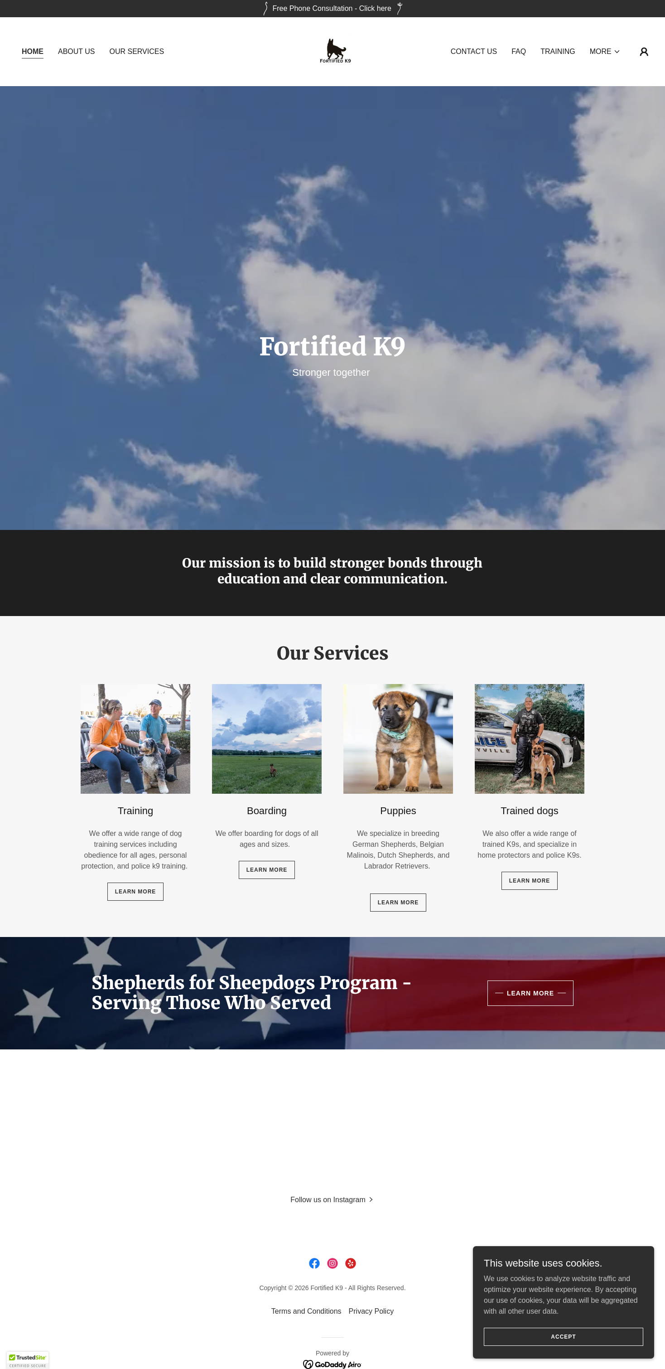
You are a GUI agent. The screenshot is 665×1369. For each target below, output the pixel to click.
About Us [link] (76, 51)
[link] (332, 51)
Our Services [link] (137, 51)
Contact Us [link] (474, 51)
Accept (563, 1336)
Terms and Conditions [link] (306, 1311)
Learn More (530, 993)
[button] (605, 51)
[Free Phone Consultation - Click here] (332, 8)
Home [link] (32, 51)
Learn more (135, 891)
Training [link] (557, 51)
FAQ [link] (518, 51)
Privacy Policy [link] (371, 1311)
